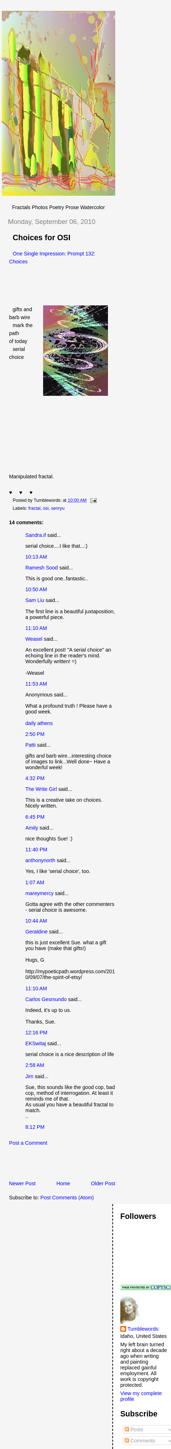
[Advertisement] (86, 1165)
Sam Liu (34, 600)
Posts (134, 1429)
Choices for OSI (41, 237)
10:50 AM (36, 589)
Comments (140, 1441)
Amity (31, 828)
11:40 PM (36, 849)
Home (63, 1183)
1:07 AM (34, 882)
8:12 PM (35, 1127)
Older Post (103, 1183)
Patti (30, 745)
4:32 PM (35, 778)
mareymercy (39, 893)
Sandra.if (35, 535)
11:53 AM (36, 684)
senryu (57, 508)
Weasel (33, 639)
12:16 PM (36, 1032)
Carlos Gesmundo (46, 999)
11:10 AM (36, 628)
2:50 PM (35, 734)
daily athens (39, 723)
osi (46, 508)
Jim (29, 1076)
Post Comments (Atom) (67, 1197)
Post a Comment (28, 1143)
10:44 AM (36, 921)
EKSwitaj (35, 1043)
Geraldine (37, 932)
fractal (34, 508)
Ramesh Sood (41, 568)
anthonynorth (40, 860)
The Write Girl (41, 789)
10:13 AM (36, 557)
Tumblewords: (143, 1329)
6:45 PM (35, 817)
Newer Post (22, 1183)
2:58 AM (34, 1065)
